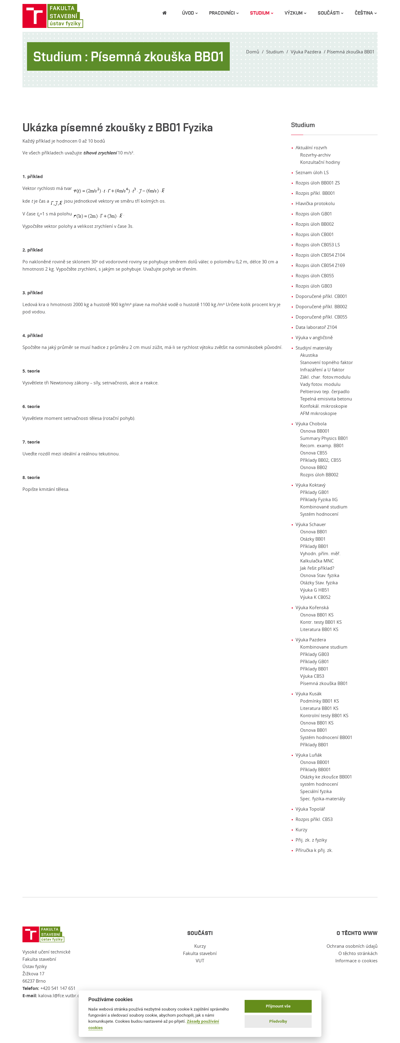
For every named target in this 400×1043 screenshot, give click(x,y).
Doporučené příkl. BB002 (321, 306)
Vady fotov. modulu (320, 384)
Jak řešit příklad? (317, 568)
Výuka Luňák (309, 755)
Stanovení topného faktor (326, 362)
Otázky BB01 (313, 539)
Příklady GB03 (314, 654)
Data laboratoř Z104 (316, 327)
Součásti (329, 13)
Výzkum (294, 13)
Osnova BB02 (313, 467)
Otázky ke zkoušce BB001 (326, 777)
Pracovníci (222, 13)
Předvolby (278, 1021)
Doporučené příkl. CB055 (321, 317)
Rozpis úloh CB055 (315, 275)
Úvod (188, 13)
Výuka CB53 (312, 676)
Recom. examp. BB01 (322, 445)
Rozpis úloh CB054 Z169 (320, 265)
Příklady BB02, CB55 (320, 460)
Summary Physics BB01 (324, 438)
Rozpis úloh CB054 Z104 (320, 255)
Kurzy (301, 829)
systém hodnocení (319, 784)
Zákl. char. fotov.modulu (325, 377)
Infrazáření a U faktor (322, 370)
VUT (200, 961)
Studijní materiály (314, 348)
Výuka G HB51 (314, 590)
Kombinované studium (323, 507)
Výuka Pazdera (306, 52)
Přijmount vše (278, 1006)
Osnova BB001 (315, 431)
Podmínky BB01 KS (319, 701)
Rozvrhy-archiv (315, 155)
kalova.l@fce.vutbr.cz (60, 995)
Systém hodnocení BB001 (326, 737)
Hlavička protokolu (315, 203)
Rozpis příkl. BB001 (315, 193)
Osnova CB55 (313, 453)
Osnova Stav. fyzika (319, 575)
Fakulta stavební (200, 953)
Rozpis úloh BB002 (315, 224)
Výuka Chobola (311, 424)
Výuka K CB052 (315, 597)
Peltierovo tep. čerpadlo (325, 391)
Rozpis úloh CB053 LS (318, 245)
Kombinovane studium (323, 647)
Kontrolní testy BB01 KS (324, 715)
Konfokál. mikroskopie (323, 406)
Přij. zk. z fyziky (311, 840)
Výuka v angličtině (314, 337)
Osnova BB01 (313, 532)
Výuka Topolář (310, 809)
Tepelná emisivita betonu (326, 399)
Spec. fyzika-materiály (322, 799)
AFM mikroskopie (318, 413)
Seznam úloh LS (312, 172)
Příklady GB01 (314, 492)
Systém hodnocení (319, 514)
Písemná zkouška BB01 (324, 683)
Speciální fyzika (316, 791)
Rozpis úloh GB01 (314, 214)
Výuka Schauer (311, 524)
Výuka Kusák (309, 694)
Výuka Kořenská (312, 607)
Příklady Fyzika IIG (319, 499)
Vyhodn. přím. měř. (320, 553)
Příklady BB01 (314, 546)
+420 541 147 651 (58, 988)
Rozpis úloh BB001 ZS (318, 183)
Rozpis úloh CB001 (315, 234)
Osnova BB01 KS (317, 615)
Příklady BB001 (315, 769)
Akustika (309, 355)
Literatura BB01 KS (319, 629)
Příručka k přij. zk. (314, 850)
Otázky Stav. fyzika (319, 583)
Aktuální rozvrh (311, 147)
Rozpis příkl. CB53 (314, 819)
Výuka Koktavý (310, 485)
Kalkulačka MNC (317, 561)
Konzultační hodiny (320, 162)
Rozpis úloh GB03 (314, 286)
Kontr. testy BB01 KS (321, 622)
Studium (259, 13)
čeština (364, 13)
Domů (252, 52)
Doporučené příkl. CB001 (321, 296)
